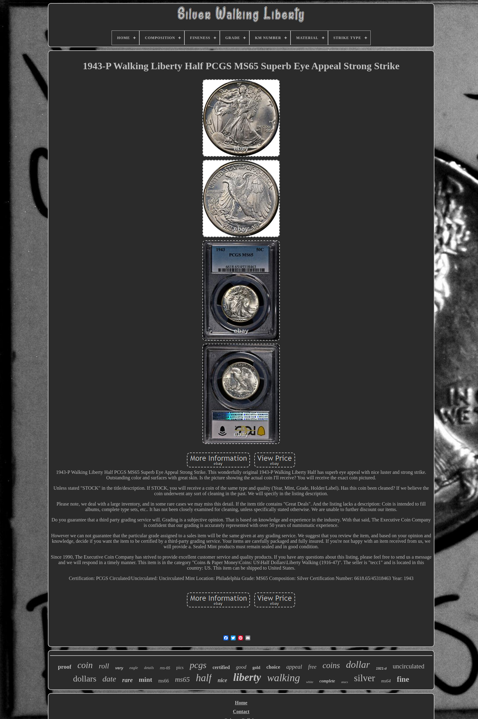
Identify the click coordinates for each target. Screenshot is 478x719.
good (241, 667)
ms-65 (165, 668)
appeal (294, 667)
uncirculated (408, 666)
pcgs (198, 665)
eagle (133, 667)
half (204, 677)
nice (222, 680)
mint (145, 679)
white (309, 682)
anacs (344, 682)
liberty (247, 677)
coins (331, 665)
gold (256, 667)
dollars (84, 678)
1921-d (381, 668)
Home (241, 702)
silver (364, 678)
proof (64, 667)
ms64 (386, 680)
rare (127, 680)
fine (403, 679)
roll (104, 666)
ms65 (182, 679)
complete (327, 681)
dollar (358, 664)
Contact (241, 711)
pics (180, 667)
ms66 (163, 680)
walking (283, 677)
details (149, 668)
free (312, 667)
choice (273, 667)
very (119, 668)
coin (85, 665)
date (109, 678)
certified (221, 667)
